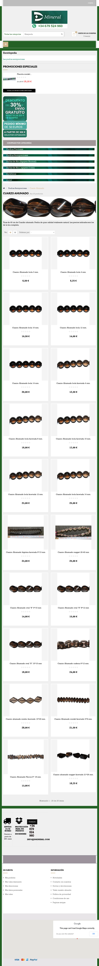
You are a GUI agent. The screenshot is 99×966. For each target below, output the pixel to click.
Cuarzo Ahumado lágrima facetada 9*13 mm (25, 552)
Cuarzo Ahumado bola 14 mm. (25, 383)
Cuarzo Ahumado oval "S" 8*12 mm (73, 608)
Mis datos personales (13, 890)
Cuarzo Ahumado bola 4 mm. (73, 272)
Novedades (57, 878)
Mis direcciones (11, 886)
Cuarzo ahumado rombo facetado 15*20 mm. (26, 719)
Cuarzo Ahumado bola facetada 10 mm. (73, 439)
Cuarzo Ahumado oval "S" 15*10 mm (26, 663)
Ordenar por (24, 232)
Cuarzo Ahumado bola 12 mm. (73, 328)
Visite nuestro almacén (62, 890)
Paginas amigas (59, 902)
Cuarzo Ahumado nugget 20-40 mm (73, 552)
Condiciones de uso (61, 898)
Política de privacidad (62, 894)
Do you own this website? (65, 934)
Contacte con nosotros (62, 882)
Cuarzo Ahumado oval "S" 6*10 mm (25, 608)
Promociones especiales (20, 66)
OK (93, 934)
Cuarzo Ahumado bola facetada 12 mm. (25, 494)
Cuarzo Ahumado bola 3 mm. (26, 272)
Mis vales (9, 894)
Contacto (32, 822)
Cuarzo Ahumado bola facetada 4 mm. (73, 383)
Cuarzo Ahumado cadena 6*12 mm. (73, 663)
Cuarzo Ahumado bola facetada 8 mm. (26, 439)
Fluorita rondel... (24, 74)
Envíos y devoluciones (62, 886)
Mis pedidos (10, 878)
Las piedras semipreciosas (14, 59)
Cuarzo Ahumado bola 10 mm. (25, 328)
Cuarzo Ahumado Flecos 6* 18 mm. (25, 777)
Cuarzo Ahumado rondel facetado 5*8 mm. (73, 719)
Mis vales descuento (13, 882)
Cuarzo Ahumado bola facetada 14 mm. (73, 494)
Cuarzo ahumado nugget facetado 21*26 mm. (73, 774)
